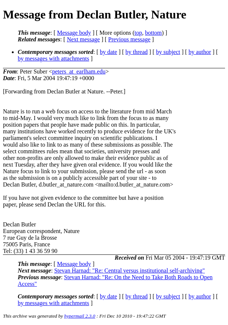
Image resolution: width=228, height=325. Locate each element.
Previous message (129, 39)
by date (108, 52)
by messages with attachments (53, 58)
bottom (153, 33)
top (138, 33)
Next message (83, 39)
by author (199, 52)
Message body (74, 33)
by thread (137, 52)
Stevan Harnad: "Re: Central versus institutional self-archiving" (129, 270)
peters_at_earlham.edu (78, 71)
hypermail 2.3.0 (79, 316)
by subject (168, 52)
